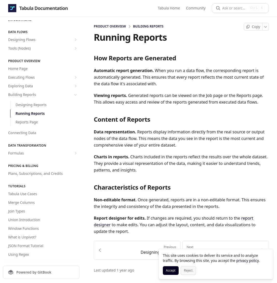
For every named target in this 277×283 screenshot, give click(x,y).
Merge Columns (21, 202)
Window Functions (23, 228)
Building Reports (43, 94)
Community (196, 8)
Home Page (18, 68)
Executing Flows (43, 77)
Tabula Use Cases (22, 193)
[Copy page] (253, 27)
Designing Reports (31, 104)
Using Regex (18, 254)
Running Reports (30, 113)
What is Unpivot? (22, 237)
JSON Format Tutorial (25, 245)
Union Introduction (24, 219)
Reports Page (27, 122)
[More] (265, 27)
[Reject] (188, 270)
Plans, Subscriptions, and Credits (35, 173)
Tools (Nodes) (43, 48)
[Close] (267, 255)
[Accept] (171, 270)
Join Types (16, 211)
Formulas (43, 153)
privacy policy (247, 260)
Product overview (110, 26)
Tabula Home (169, 8)
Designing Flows (43, 39)
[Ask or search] (234, 8)
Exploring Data (43, 86)
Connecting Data (22, 132)
